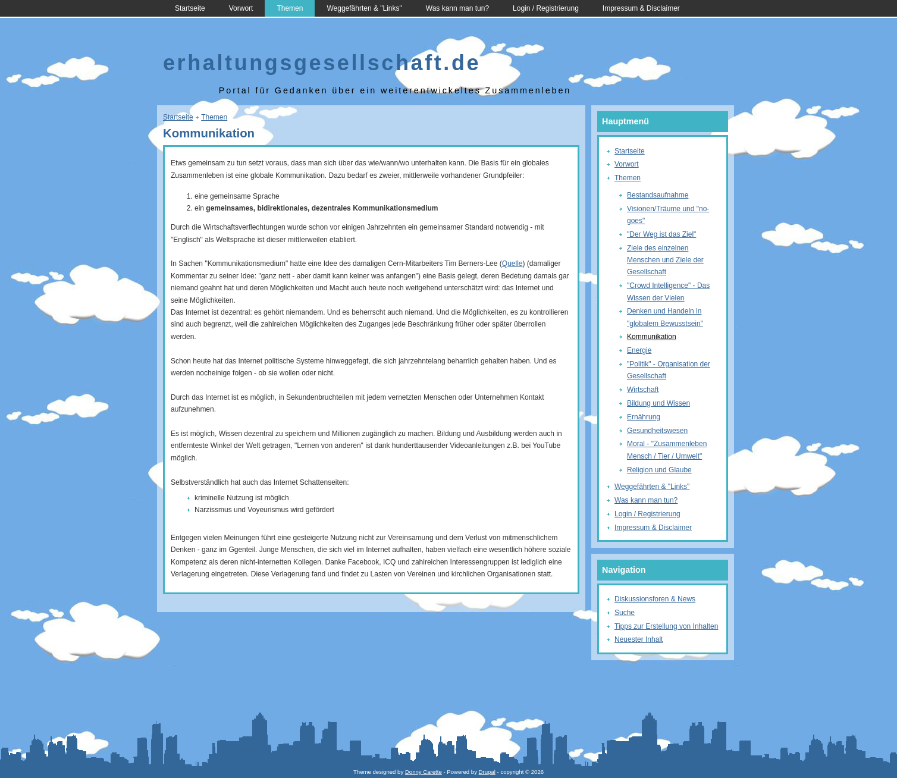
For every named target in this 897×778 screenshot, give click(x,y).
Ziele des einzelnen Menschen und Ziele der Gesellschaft (665, 260)
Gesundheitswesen (657, 430)
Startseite (190, 8)
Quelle (512, 263)
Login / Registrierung (546, 8)
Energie (639, 350)
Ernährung (643, 417)
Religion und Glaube (659, 470)
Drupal (487, 771)
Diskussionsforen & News (654, 599)
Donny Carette (423, 771)
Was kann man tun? (457, 8)
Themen (290, 8)
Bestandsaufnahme (657, 195)
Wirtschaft (642, 389)
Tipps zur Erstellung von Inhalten (666, 626)
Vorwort (241, 8)
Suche (624, 612)
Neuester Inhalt (638, 639)
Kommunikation (651, 336)
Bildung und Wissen (658, 403)
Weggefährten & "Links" (364, 8)
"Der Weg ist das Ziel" (661, 234)
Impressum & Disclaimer (641, 8)
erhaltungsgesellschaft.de (322, 63)
